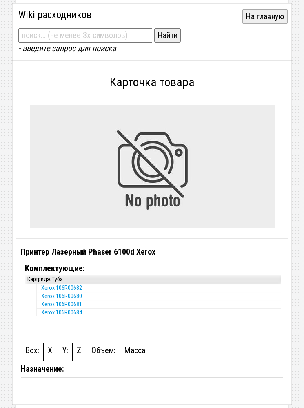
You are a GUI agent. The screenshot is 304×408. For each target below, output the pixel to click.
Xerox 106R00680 (61, 296)
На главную (265, 16)
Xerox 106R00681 (61, 304)
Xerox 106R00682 (61, 288)
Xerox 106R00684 (61, 312)
